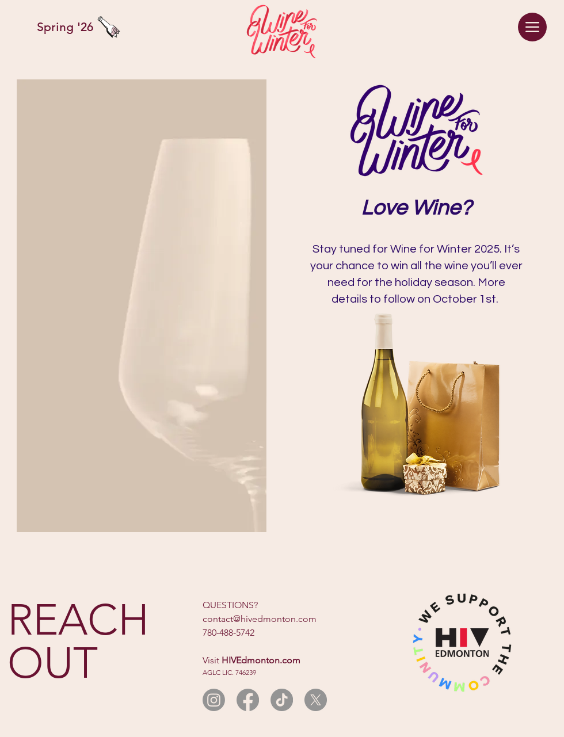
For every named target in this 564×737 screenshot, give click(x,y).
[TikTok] (281, 700)
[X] (315, 700)
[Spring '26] (71, 27)
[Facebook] (248, 700)
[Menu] (532, 27)
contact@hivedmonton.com (260, 618)
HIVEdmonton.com (261, 660)
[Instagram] (214, 700)
